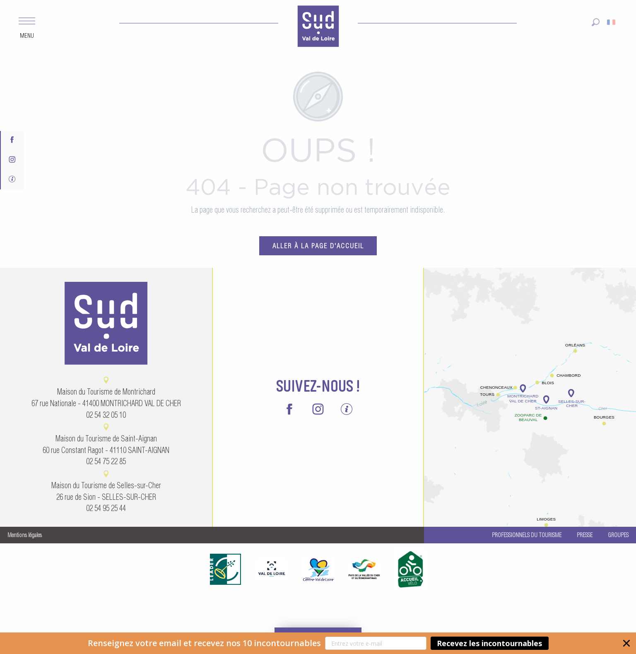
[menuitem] (318, 27)
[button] (318, 643)
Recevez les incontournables (489, 643)
